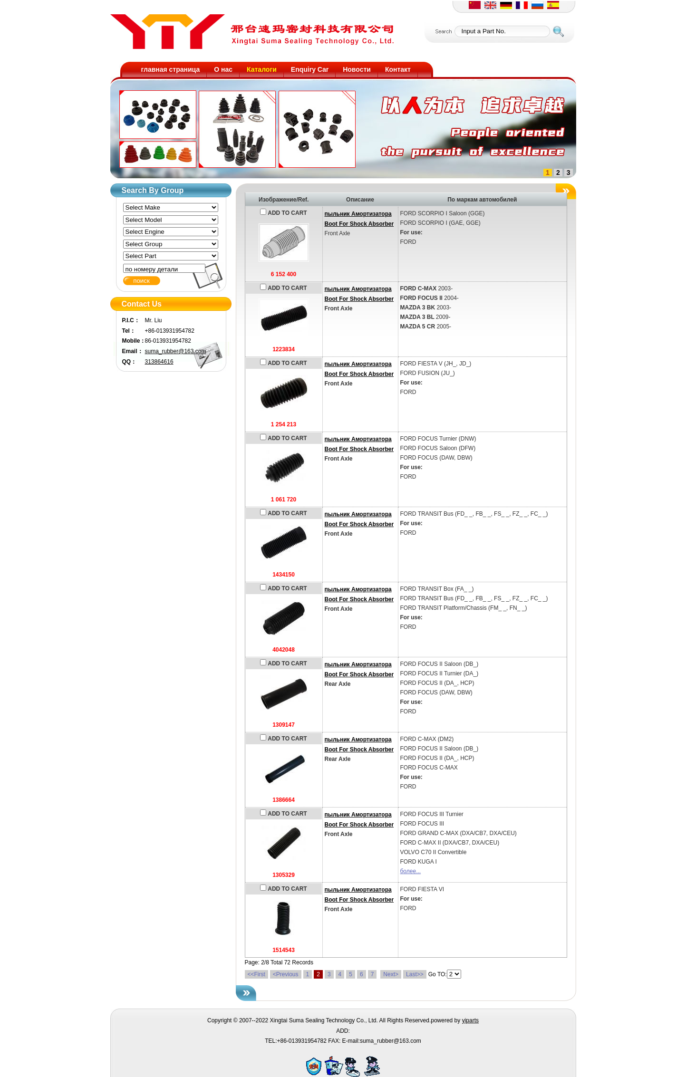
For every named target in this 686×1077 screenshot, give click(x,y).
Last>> (415, 974)
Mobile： (133, 340)
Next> (390, 974)
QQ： (129, 361)
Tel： (128, 330)
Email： (132, 351)
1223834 (283, 349)
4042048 (283, 649)
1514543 (283, 950)
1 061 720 (283, 499)
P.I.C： (131, 320)
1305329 (283, 875)
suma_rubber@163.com (175, 351)
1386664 (283, 800)
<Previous (286, 974)
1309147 (283, 724)
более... (410, 871)
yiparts (470, 1020)
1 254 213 (283, 424)
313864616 (159, 361)
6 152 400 (283, 274)
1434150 (283, 574)
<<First (256, 974)
